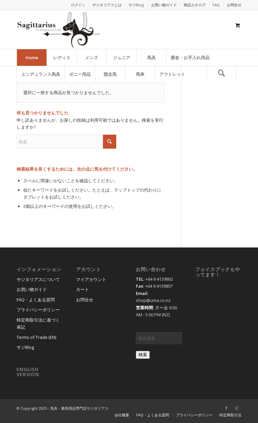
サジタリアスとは (107, 4)
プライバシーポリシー (38, 310)
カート (82, 289)
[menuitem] (78, 5)
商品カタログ (195, 4)
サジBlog (136, 4)
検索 (142, 354)
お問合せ (234, 4)
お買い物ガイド (164, 4)
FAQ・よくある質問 (36, 300)
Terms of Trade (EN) (36, 337)
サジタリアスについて (38, 279)
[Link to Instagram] (236, 408)
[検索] (221, 74)
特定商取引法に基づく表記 (38, 323)
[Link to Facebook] (226, 408)
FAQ (216, 4)
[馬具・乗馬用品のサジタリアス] (58, 29)
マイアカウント (91, 279)
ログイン (78, 4)
